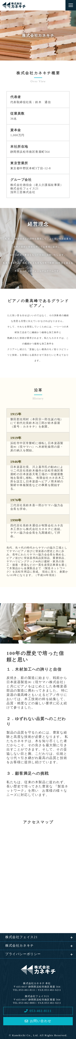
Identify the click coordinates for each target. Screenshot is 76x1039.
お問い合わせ (38, 1021)
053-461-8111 (37, 1011)
